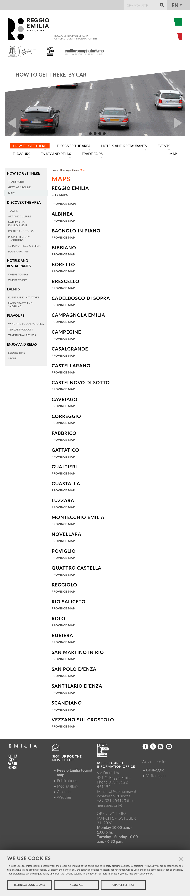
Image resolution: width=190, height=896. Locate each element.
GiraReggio (155, 769)
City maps (60, 194)
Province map (63, 219)
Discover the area (23, 201)
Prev (10, 122)
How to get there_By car (50, 74)
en (174, 5)
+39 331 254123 (111, 799)
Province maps (64, 203)
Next (179, 122)
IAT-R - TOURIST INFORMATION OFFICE (116, 764)
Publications (67, 779)
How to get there (22, 172)
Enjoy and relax (21, 341)
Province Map (63, 236)
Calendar (64, 790)
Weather (64, 796)
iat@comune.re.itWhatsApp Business (116, 792)
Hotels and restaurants (18, 261)
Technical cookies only (29, 886)
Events (13, 287)
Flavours (15, 313)
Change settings (123, 886)
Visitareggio (156, 774)
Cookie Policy (145, 874)
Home (55, 169)
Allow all (76, 886)
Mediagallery (67, 785)
